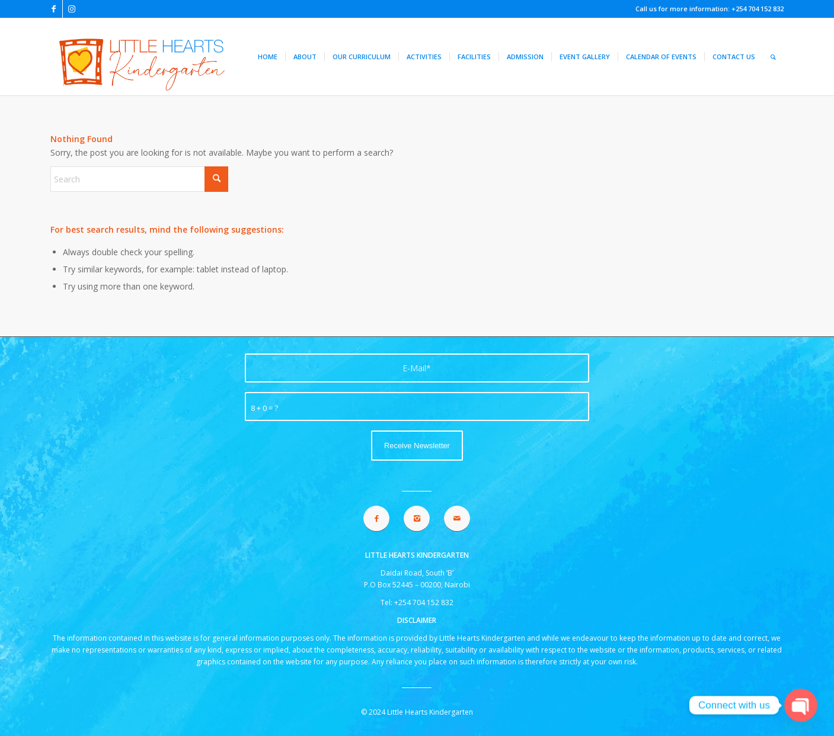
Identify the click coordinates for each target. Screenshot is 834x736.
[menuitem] (267, 56)
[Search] (773, 56)
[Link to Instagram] (72, 9)
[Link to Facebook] (53, 9)
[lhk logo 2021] (163, 56)
